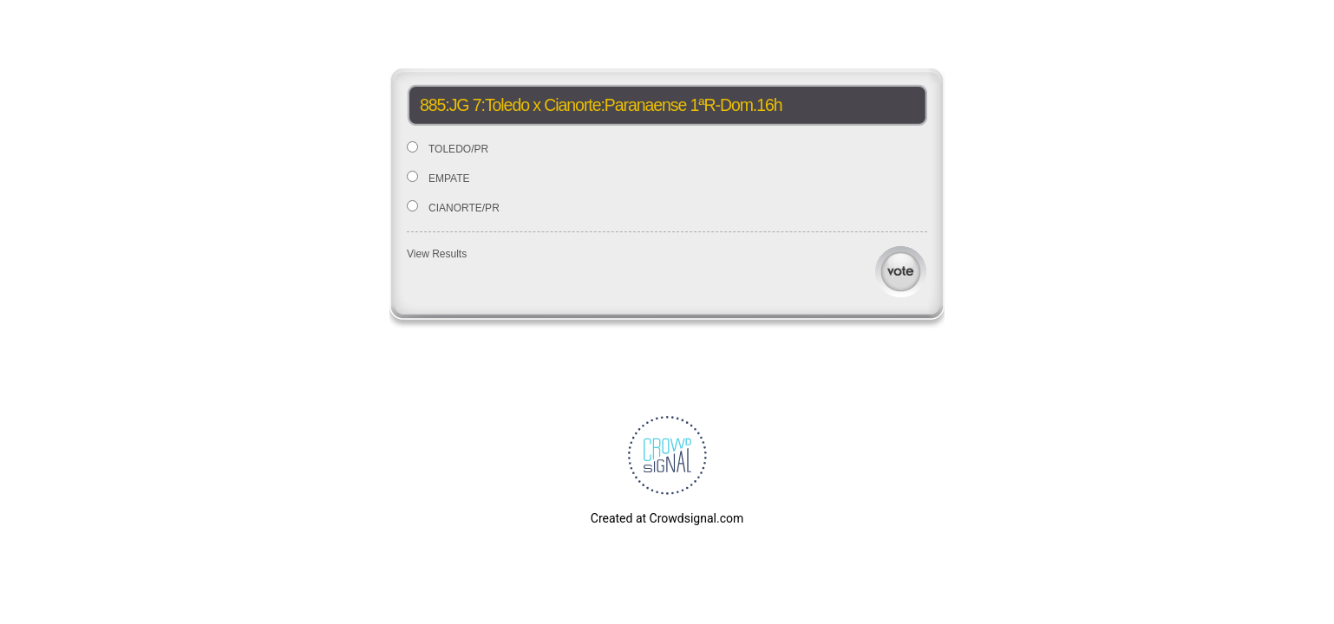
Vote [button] (900, 271)
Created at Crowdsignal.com (667, 518)
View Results (437, 254)
